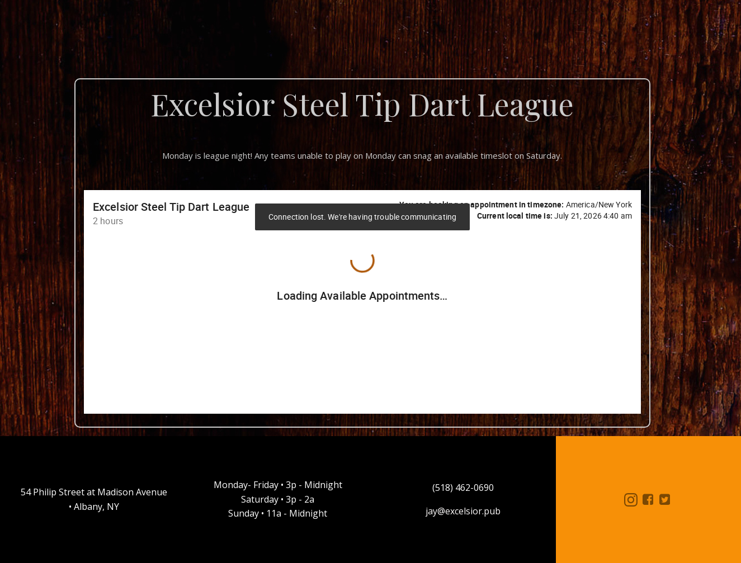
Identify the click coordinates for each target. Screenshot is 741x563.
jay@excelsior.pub (463, 511)
